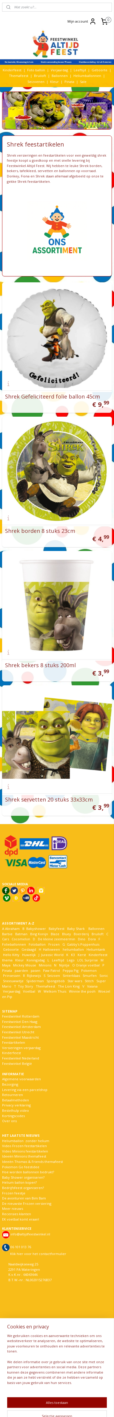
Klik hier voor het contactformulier (38, 1253)
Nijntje (64, 965)
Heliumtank (96, 949)
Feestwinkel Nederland (20, 1058)
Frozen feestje (13, 1193)
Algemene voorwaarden (21, 1079)
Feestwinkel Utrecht (18, 1032)
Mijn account (81, 21)
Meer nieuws (12, 1208)
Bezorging (10, 1084)
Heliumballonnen (87, 75)
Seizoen (53, 975)
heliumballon (73, 949)
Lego (70, 960)
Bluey (66, 934)
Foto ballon (36, 70)
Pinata (69, 81)
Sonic (103, 975)
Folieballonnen (14, 944)
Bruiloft (40, 75)
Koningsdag (35, 960)
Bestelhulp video (15, 1110)
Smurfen (90, 975)
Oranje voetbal (88, 965)
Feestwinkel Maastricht (20, 1037)
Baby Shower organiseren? (23, 1177)
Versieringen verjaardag (21, 1048)
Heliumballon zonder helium (25, 1141)
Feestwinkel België (17, 1063)
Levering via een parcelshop (24, 1089)
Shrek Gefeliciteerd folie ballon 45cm (52, 396)
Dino (81, 939)
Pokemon (89, 970)
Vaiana (92, 986)
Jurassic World (52, 954)
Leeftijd (80, 70)
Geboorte (99, 70)
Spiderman (35, 981)
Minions (44, 965)
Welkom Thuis (55, 991)
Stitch (89, 981)
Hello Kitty (11, 954)
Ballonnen (60, 75)
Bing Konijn (39, 934)
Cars (5, 939)
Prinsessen (11, 975)
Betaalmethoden (15, 1100)
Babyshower (36, 928)
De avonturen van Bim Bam (24, 1198)
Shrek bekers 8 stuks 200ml (40, 665)
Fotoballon (37, 944)
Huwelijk (29, 954)
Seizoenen (35, 81)
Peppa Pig (70, 970)
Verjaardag (59, 70)
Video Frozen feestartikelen (24, 1146)
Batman (21, 934)
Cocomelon (21, 939)
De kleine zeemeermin (56, 939)
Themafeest (18, 75)
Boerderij (81, 934)
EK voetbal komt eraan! (20, 1219)
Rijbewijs (34, 975)
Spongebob (56, 981)
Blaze (54, 934)
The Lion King (68, 986)
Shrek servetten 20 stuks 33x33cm (49, 799)
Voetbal (28, 991)
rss (86, 1396)
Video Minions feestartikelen (25, 1151)
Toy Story (25, 986)
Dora (91, 939)
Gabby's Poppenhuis (82, 944)
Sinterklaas (71, 975)
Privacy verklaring (16, 1105)
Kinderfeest (12, 70)
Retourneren (12, 1094)
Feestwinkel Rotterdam (20, 1016)
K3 (72, 954)
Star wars (74, 981)
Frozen (54, 944)
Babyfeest (56, 928)
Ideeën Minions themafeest (24, 1156)
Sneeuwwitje (13, 981)
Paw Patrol (51, 970)
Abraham (12, 928)
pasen (35, 970)
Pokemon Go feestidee (20, 1167)
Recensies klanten (16, 1214)
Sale (83, 81)
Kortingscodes (13, 1116)
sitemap (73, 1396)
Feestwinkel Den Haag (19, 1021)
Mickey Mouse (24, 965)
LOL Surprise (87, 960)
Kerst (82, 954)
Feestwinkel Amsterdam (21, 1026)
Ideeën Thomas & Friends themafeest (32, 1161)
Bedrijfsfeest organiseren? (23, 1187)
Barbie (7, 934)
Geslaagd (28, 949)
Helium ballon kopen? (19, 1182)
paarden (21, 970)
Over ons (9, 1121)
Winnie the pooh (82, 991)
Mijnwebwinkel (76, 1406)
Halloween (51, 949)
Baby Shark (76, 928)
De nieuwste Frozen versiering (26, 1203)
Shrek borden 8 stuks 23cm (40, 530)
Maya (6, 965)
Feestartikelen (13, 1042)
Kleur (54, 81)
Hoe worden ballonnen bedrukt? (28, 1172)
